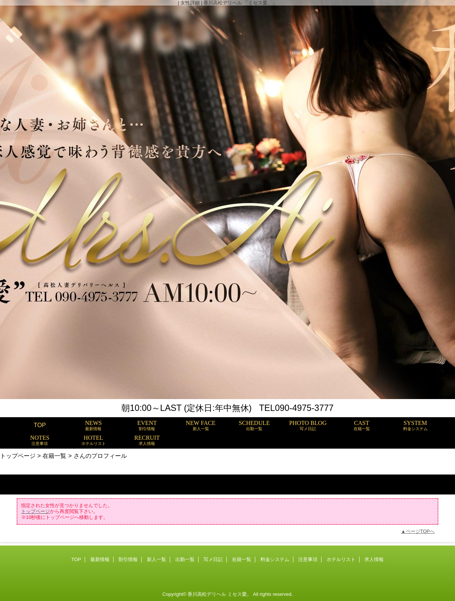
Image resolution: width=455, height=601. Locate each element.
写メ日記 (213, 559)
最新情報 (99, 559)
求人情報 (374, 559)
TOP (40, 425)
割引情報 (128, 559)
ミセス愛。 (240, 594)
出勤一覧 (185, 559)
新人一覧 (156, 559)
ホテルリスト (341, 559)
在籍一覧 (54, 455)
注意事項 (307, 559)
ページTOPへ (420, 531)
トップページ (18, 455)
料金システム (274, 559)
